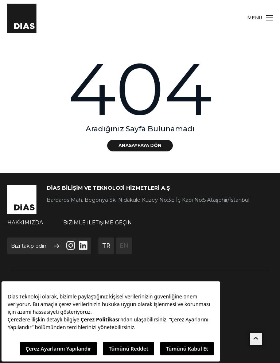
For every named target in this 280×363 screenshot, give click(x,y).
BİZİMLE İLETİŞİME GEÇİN (97, 222)
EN (124, 245)
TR (106, 245)
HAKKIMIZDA (25, 222)
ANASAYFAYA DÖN (140, 145)
